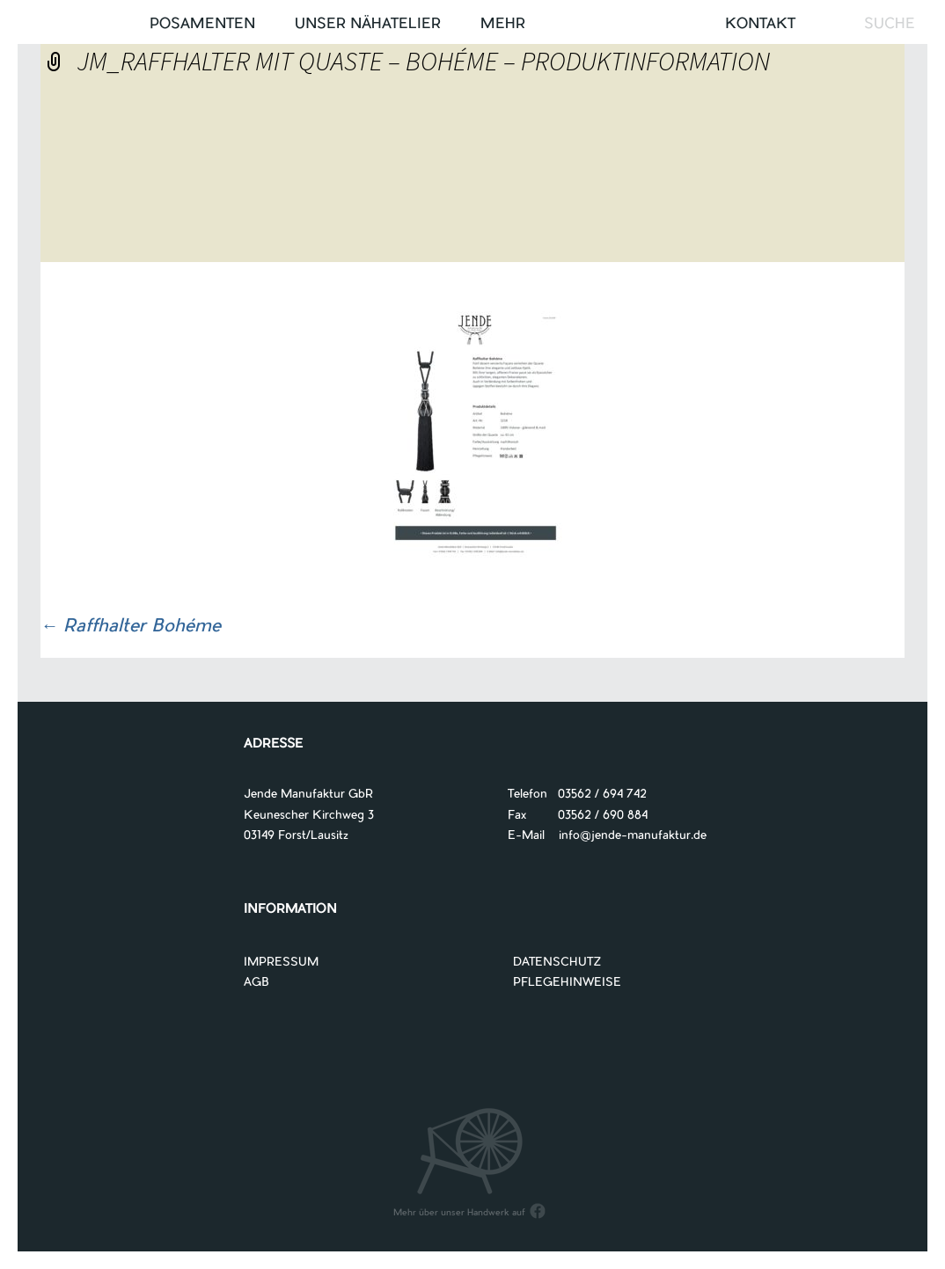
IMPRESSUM (281, 962)
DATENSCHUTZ (557, 962)
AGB (256, 982)
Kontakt (760, 25)
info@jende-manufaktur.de (626, 836)
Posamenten (202, 25)
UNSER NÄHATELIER (368, 25)
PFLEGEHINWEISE (567, 982)
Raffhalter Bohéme (130, 627)
